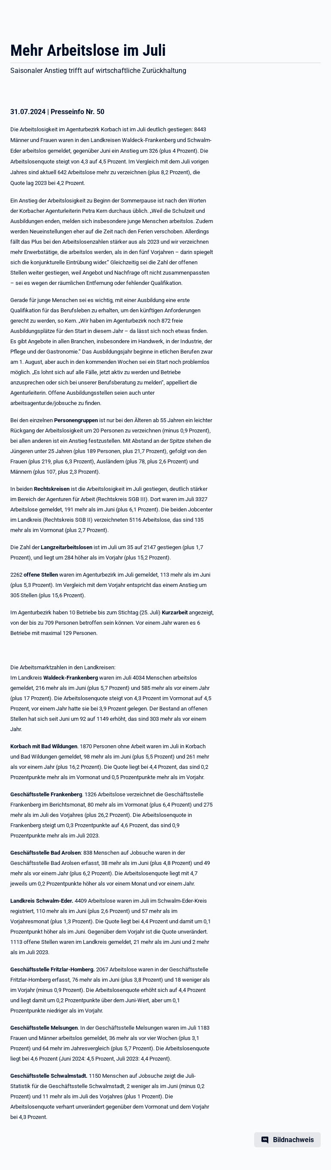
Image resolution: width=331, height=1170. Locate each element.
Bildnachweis (293, 1140)
